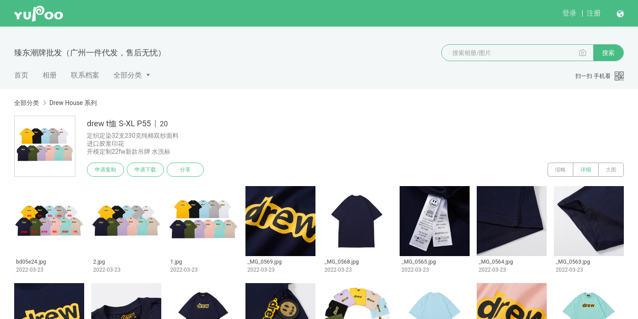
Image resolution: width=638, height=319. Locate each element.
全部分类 (127, 75)
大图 (611, 170)
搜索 (608, 52)
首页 (21, 75)
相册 (50, 75)
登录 (569, 13)
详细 (585, 170)
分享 (185, 170)
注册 (594, 13)
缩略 (560, 170)
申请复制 (105, 170)
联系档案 (85, 75)
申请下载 (145, 170)
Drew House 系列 (73, 102)
